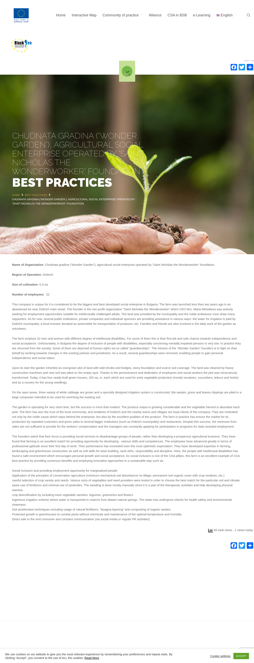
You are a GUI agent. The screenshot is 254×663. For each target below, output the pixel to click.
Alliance (155, 15)
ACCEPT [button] (241, 656)
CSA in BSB (177, 15)
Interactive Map (84, 15)
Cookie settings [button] (220, 656)
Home (61, 15)
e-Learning (201, 15)
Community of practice (120, 15)
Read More (92, 658)
